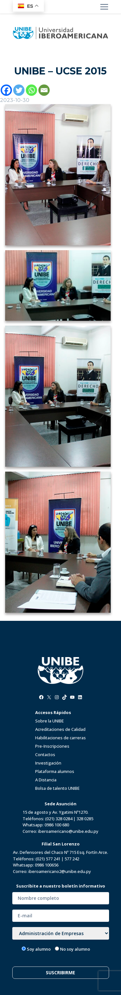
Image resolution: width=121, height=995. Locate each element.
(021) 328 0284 (58, 819)
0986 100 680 (57, 825)
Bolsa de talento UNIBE (57, 788)
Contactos (45, 754)
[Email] (44, 90)
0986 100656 (46, 865)
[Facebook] (6, 90)
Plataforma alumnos (54, 771)
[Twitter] (19, 90)
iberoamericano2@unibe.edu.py (59, 871)
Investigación (48, 763)
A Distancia (45, 780)
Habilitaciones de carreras (60, 738)
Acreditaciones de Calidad (60, 729)
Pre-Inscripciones (52, 746)
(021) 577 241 (47, 859)
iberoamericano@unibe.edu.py (68, 831)
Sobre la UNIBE (49, 721)
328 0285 (84, 819)
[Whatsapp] (31, 90)
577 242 (72, 859)
